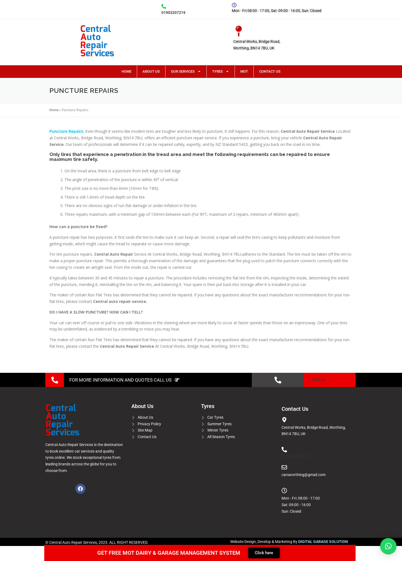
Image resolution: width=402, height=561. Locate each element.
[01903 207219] (284, 449)
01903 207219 (296, 456)
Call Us (319, 379)
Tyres (220, 71)
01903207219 (173, 12)
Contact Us (269, 71)
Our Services (186, 71)
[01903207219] (163, 6)
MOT (244, 71)
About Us (151, 71)
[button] (388, 546)
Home (126, 71)
